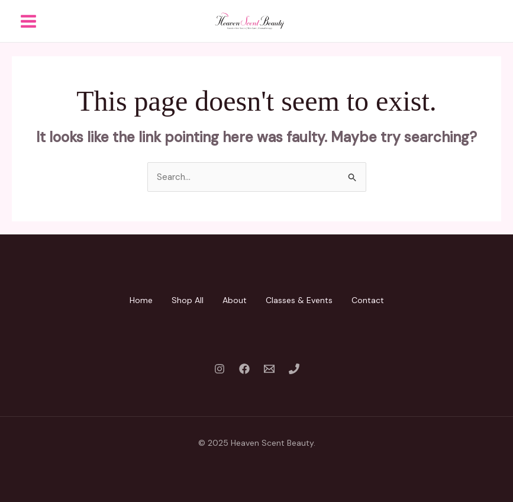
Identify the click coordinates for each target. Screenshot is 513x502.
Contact (367, 300)
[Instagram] (219, 368)
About (234, 300)
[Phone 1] (294, 368)
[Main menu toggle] (28, 21)
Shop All (188, 300)
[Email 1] (269, 368)
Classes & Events (299, 300)
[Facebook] (244, 368)
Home (141, 300)
